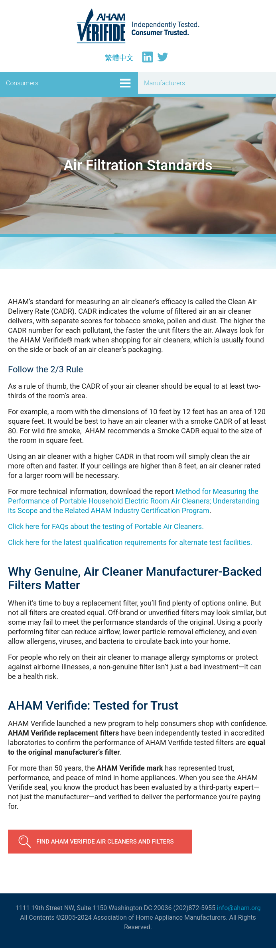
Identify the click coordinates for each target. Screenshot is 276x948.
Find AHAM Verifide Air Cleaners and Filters (105, 841)
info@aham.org (239, 908)
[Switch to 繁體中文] (119, 58)
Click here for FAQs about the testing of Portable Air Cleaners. (106, 526)
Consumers (22, 83)
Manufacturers (164, 83)
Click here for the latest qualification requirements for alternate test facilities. (130, 542)
